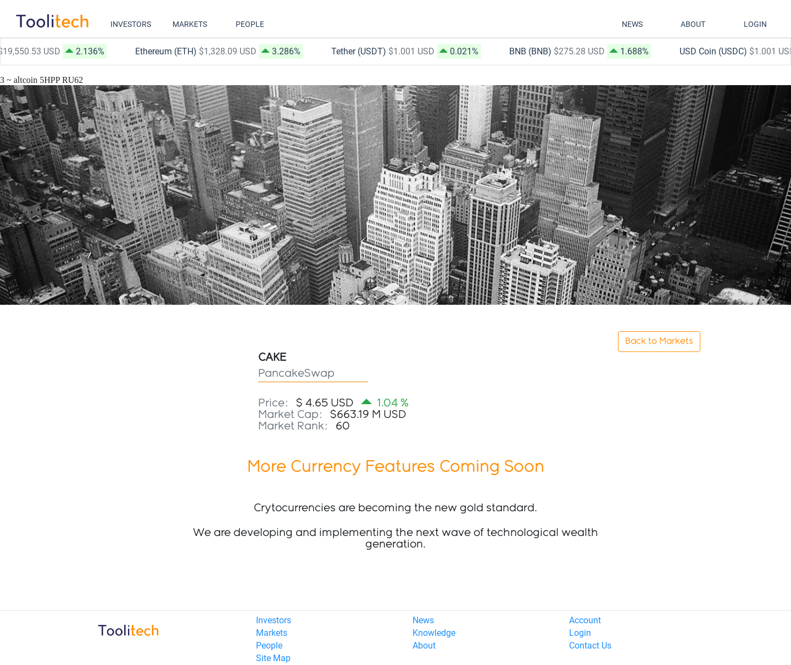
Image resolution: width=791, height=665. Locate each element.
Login (580, 633)
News (423, 620)
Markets (271, 633)
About (424, 645)
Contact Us (590, 645)
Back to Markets (659, 341)
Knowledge (434, 633)
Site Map (273, 658)
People (269, 645)
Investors (273, 620)
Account (585, 620)
